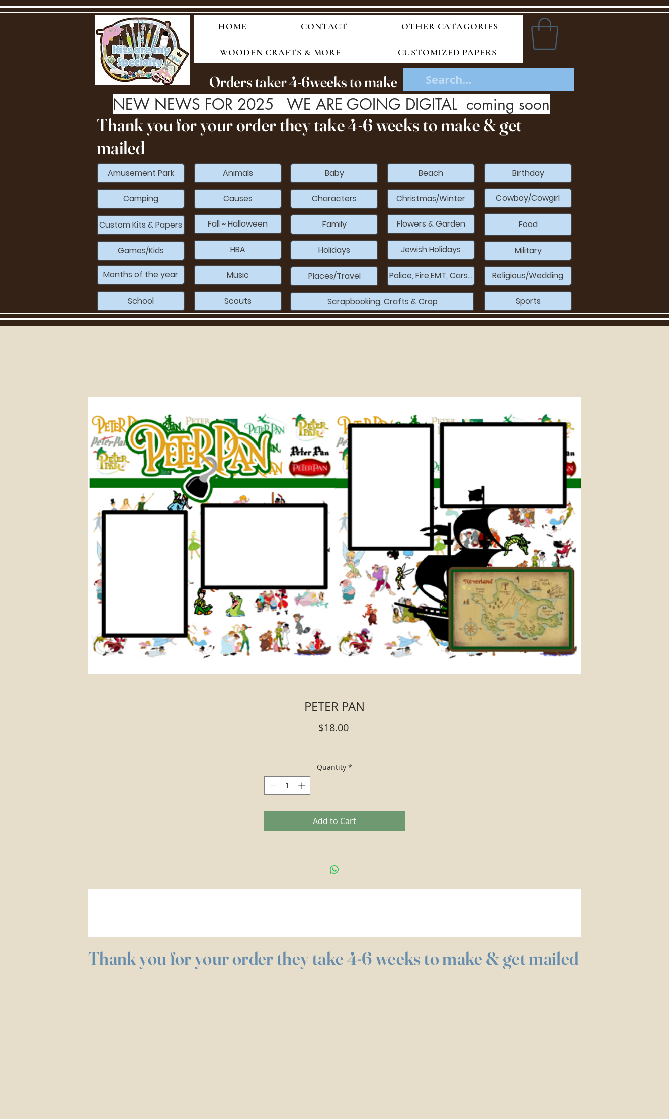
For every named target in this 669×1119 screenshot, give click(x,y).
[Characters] (334, 199)
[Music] (238, 275)
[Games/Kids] (141, 251)
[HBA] (238, 250)
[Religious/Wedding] (528, 276)
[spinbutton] (287, 785)
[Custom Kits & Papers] (141, 225)
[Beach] (431, 173)
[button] (544, 34)
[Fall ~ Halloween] (238, 224)
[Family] (334, 224)
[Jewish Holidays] (431, 250)
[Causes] (238, 199)
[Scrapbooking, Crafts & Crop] (382, 301)
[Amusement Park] (141, 173)
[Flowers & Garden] (431, 224)
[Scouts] (238, 301)
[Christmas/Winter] (431, 199)
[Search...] (489, 80)
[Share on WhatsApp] (334, 870)
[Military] (528, 251)
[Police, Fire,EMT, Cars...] (431, 276)
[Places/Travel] (334, 276)
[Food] (528, 224)
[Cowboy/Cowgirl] (528, 198)
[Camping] (141, 199)
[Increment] (302, 785)
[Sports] (528, 301)
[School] (141, 301)
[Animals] (238, 173)
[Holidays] (334, 250)
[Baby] (334, 173)
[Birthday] (528, 173)
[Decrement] (272, 785)
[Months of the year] (141, 275)
